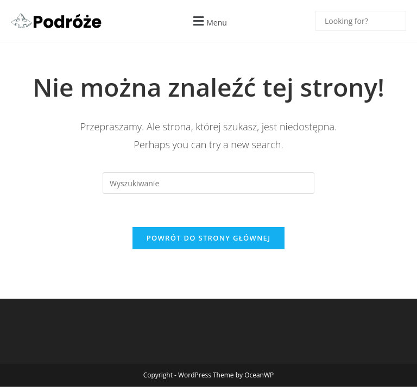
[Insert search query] (208, 183)
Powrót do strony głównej (209, 238)
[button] (208, 21)
